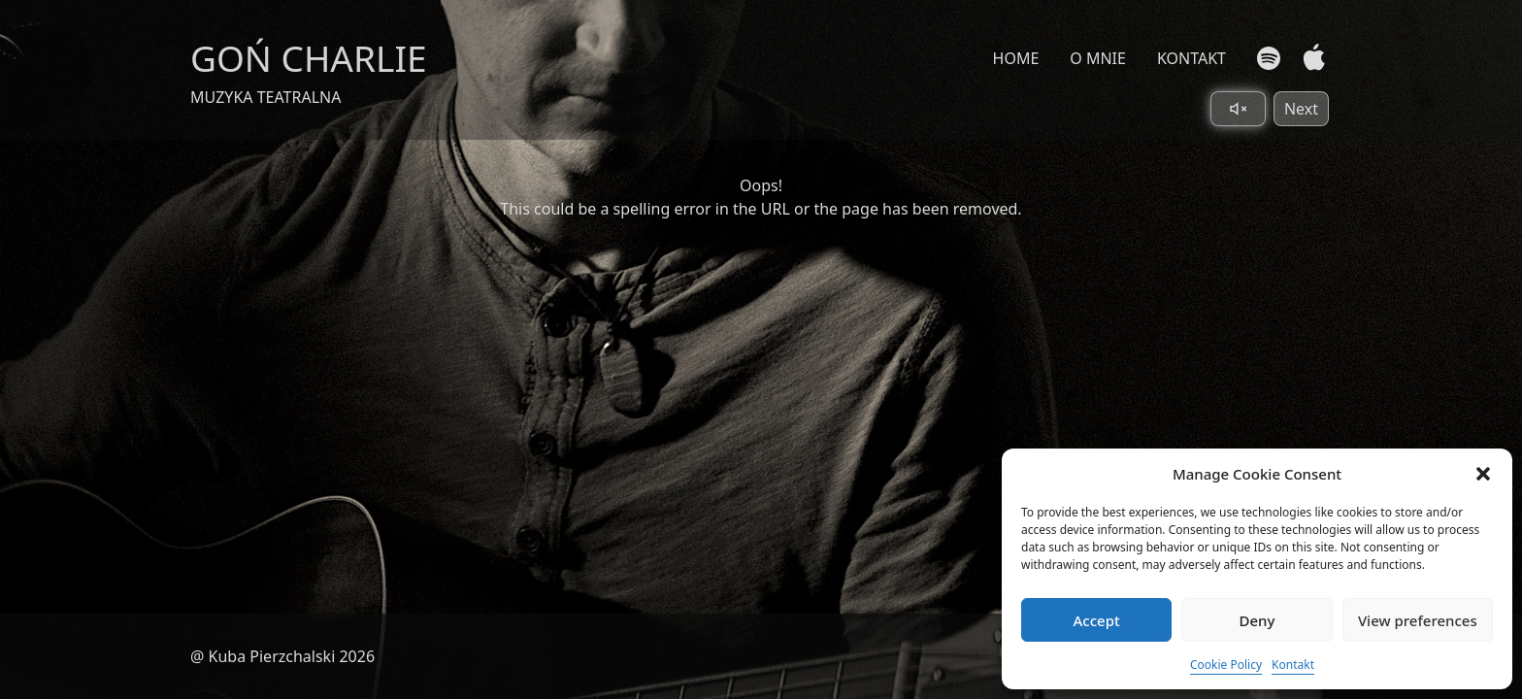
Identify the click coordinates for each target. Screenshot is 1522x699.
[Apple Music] (1310, 58)
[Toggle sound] (1238, 108)
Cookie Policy (1226, 664)
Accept (1097, 620)
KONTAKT (1191, 58)
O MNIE (1098, 58)
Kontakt (1293, 664)
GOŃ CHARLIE (308, 58)
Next (1301, 108)
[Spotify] (1268, 58)
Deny (1257, 620)
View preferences (1417, 620)
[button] (1483, 473)
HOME (1016, 58)
